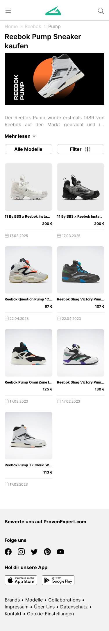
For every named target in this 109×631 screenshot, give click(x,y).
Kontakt (13, 614)
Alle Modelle (28, 149)
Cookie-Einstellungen (50, 614)
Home (11, 26)
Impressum (16, 607)
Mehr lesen (21, 136)
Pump (54, 26)
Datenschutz (74, 607)
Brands (12, 600)
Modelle (34, 600)
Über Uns (44, 607)
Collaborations (64, 600)
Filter (80, 149)
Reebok (33, 26)
